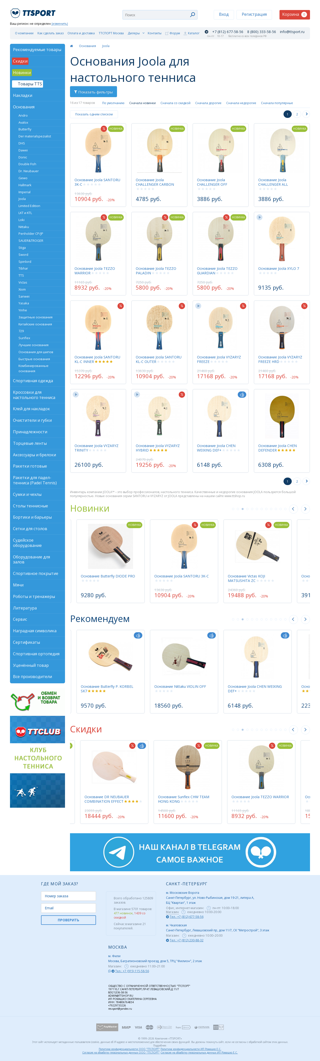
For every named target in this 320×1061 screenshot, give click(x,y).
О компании (24, 33)
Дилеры (134, 33)
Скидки (86, 729)
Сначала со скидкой (175, 103)
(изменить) (60, 24)
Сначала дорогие (208, 103)
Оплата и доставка (81, 33)
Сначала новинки (142, 103)
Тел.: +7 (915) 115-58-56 (132, 971)
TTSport (34, 11)
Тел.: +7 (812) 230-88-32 (187, 940)
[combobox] (160, 15)
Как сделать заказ (51, 33)
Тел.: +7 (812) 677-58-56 (187, 917)
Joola (106, 46)
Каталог (194, 33)
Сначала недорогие (241, 103)
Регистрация (254, 14)
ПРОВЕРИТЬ (68, 920)
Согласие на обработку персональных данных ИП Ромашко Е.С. (199, 1052)
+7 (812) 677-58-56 (227, 32)
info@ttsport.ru (292, 32)
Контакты (155, 33)
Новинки (90, 508)
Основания (87, 46)
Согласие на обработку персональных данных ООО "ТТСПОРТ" (121, 1052)
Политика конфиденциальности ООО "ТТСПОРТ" (129, 1049)
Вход (224, 14)
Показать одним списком (94, 114)
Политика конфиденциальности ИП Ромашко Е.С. (190, 1049)
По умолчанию (113, 103)
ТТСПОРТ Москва (111, 33)
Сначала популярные (277, 103)
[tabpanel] (188, 561)
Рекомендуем (100, 618)
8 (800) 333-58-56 (261, 32)
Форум (175, 33)
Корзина (294, 14)
